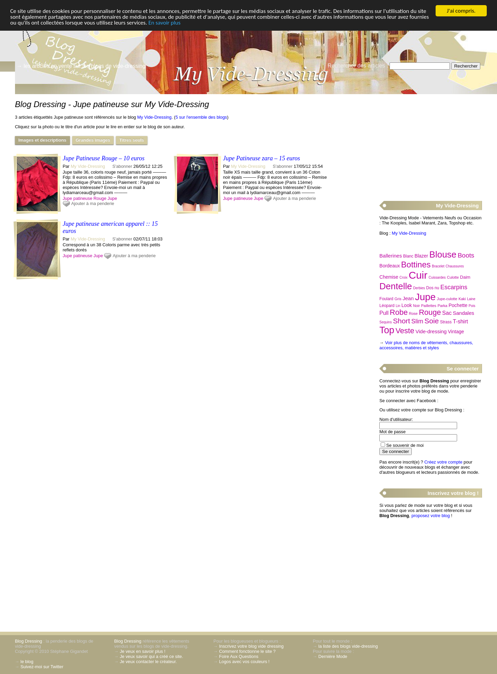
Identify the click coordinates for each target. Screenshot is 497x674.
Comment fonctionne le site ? (247, 651)
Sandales (463, 313)
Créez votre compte (443, 462)
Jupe (112, 198)
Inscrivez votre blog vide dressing (251, 646)
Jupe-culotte (447, 299)
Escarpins (453, 287)
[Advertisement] (430, 143)
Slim (417, 321)
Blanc (408, 256)
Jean (408, 298)
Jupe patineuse (77, 198)
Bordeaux (389, 265)
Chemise (388, 277)
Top (386, 330)
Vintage (456, 331)
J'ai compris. (461, 10)
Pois (472, 306)
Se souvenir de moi (405, 445)
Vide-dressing (431, 331)
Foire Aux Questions (238, 656)
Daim (465, 277)
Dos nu (432, 287)
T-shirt (460, 321)
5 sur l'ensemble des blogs (201, 117)
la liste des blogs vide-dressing (348, 646)
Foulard (386, 298)
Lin (398, 306)
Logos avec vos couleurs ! (244, 661)
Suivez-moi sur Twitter (41, 666)
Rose (413, 313)
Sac (447, 313)
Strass (446, 322)
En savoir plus (164, 22)
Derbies (419, 288)
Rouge (99, 198)
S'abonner (122, 166)
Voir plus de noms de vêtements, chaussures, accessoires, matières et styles (426, 345)
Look (406, 305)
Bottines (416, 264)
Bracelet (438, 266)
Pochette (458, 305)
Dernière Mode (332, 656)
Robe (399, 312)
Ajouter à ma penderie (92, 203)
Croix (403, 277)
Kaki (462, 299)
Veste (404, 330)
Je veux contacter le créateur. (148, 661)
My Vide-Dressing (154, 117)
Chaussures (454, 266)
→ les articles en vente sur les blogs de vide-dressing (81, 66)
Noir (416, 306)
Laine (471, 299)
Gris (398, 299)
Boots (466, 255)
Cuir (418, 275)
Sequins (385, 322)
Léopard (386, 305)
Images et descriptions (42, 140)
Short (401, 321)
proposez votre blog (430, 515)
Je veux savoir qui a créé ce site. (151, 656)
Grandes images (93, 140)
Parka (443, 306)
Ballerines (390, 256)
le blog (26, 661)
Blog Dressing (28, 641)
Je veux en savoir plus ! (142, 651)
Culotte (453, 277)
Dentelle (395, 286)
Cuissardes (437, 277)
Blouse (443, 254)
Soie (431, 321)
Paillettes (428, 306)
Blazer (421, 256)
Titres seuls (131, 140)
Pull (384, 313)
